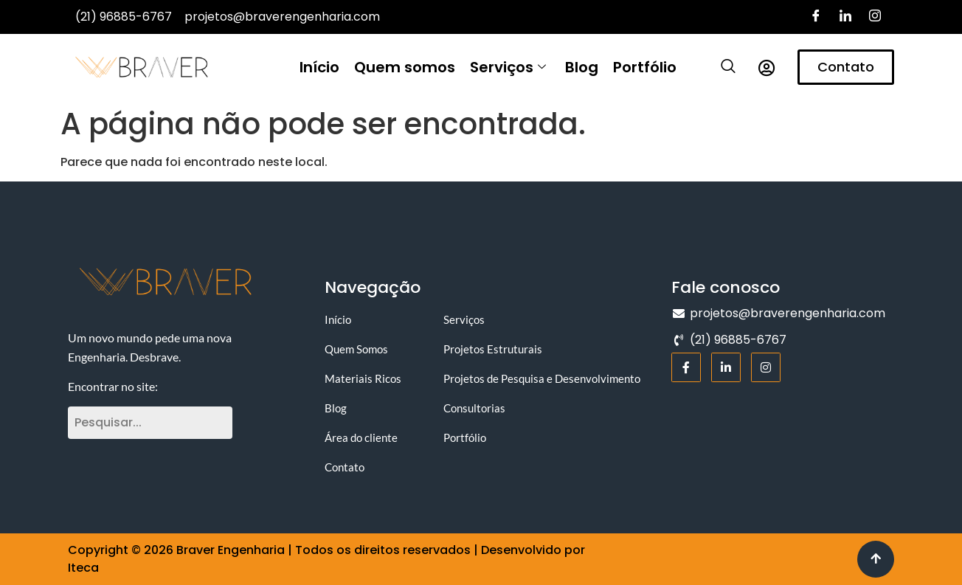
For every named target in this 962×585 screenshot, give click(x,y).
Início (319, 67)
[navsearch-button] (721, 67)
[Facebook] (816, 17)
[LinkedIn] (845, 17)
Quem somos (404, 67)
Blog (581, 67)
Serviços (508, 67)
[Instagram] (875, 17)
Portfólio (644, 67)
